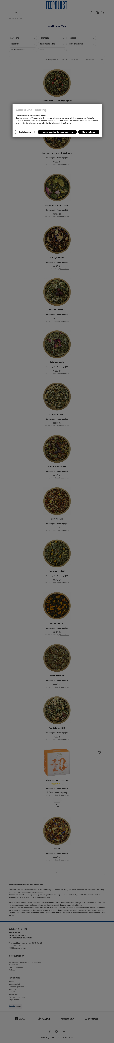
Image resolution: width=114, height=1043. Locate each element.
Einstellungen (25, 132)
